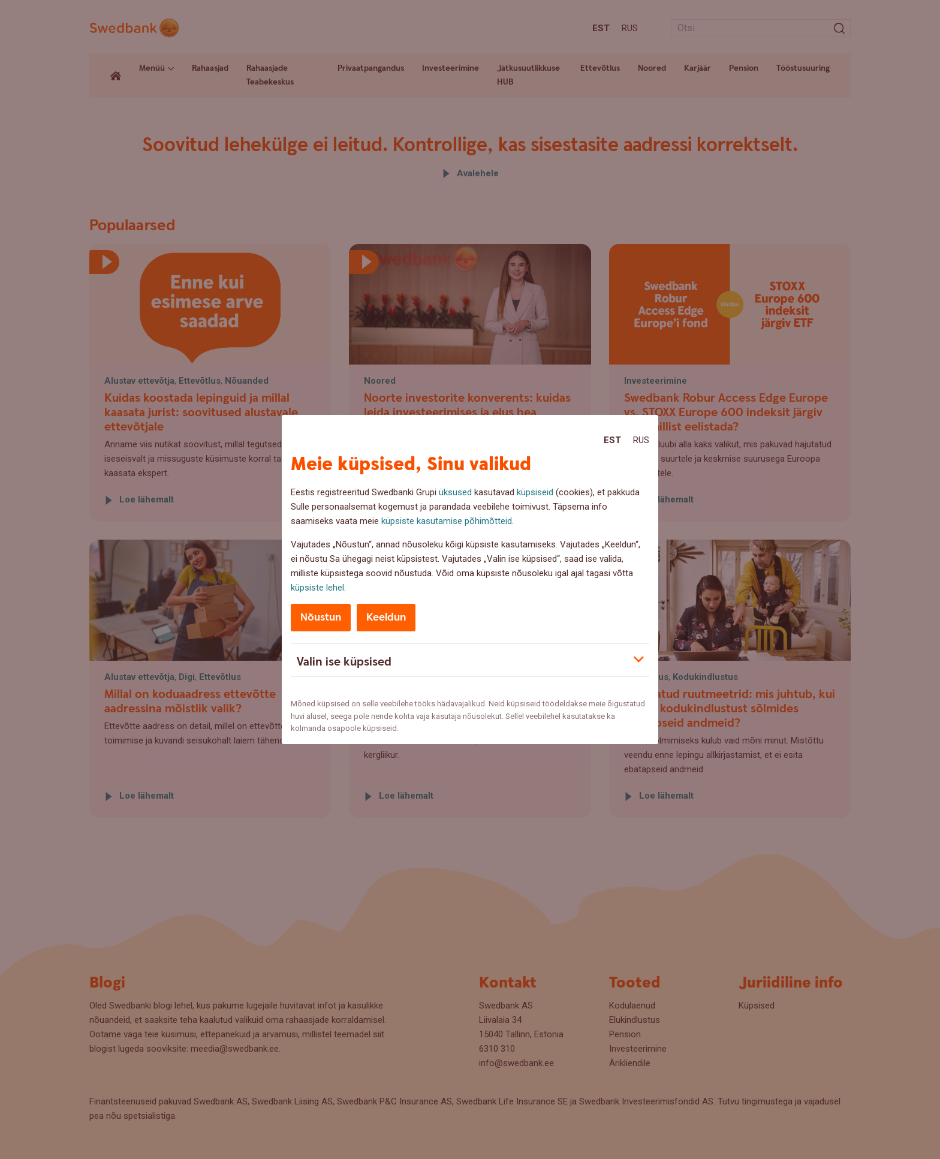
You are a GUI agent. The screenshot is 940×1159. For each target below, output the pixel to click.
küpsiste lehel (317, 587)
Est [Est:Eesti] (612, 440)
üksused (455, 492)
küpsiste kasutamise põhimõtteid (446, 521)
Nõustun (320, 617)
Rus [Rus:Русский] (641, 440)
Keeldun (386, 617)
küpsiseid (535, 492)
